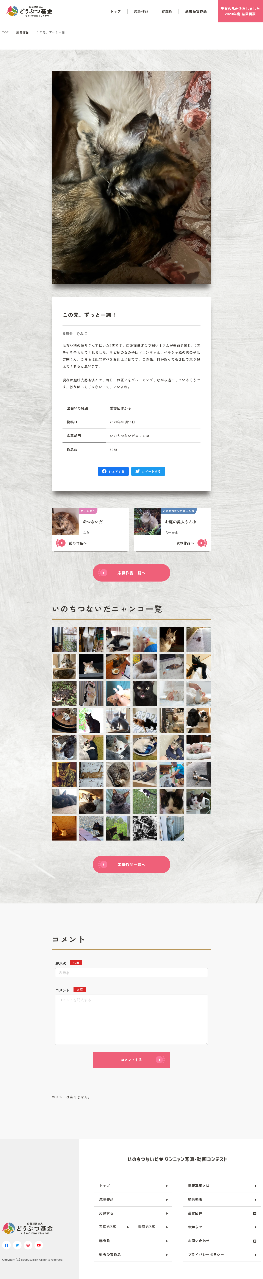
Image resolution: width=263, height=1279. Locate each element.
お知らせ (195, 1226)
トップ (115, 11)
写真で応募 (107, 1226)
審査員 (166, 11)
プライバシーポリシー (206, 1254)
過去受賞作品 (196, 11)
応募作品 (141, 11)
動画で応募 (146, 1226)
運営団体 (195, 1213)
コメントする (131, 1059)
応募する (106, 1213)
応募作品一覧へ (131, 573)
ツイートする (151, 471)
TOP (5, 32)
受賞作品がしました (240, 11)
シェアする (117, 471)
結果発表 (195, 1199)
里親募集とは (199, 1185)
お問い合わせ (199, 1240)
